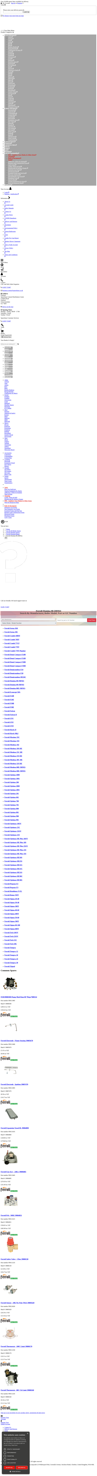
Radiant (11, 88)
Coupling (11, 116)
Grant (10, 58)
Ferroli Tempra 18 (11, 955)
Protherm (11, 87)
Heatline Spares (13, 62)
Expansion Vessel (14, 120)
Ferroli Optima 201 (11, 794)
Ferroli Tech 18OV (11, 933)
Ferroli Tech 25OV (11, 936)
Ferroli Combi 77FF (11, 647)
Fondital (11, 55)
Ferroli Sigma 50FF (11, 921)
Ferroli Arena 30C (11, 632)
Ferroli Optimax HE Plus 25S (15, 850)
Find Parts (91, 620)
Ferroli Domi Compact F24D (15, 658)
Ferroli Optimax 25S (12, 835)
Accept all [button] (9, 1467)
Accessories (12, 110)
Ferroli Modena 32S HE (13, 764)
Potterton (11, 83)
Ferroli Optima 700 (11, 801)
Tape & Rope (12, 180)
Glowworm (12, 57)
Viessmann (12, 102)
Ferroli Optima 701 (11, 805)
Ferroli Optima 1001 (12, 779)
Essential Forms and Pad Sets (17, 173)
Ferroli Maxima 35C (12, 737)
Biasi (10, 45)
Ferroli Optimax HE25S (13, 861)
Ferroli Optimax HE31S (13, 872)
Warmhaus (11, 105)
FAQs (6, 1430)
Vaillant (11, 100)
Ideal (10, 67)
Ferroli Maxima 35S (11, 741)
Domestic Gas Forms (15, 170)
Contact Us (7, 1427)
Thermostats (12, 136)
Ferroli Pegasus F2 (11, 884)
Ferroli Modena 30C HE (13, 760)
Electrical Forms (13, 171)
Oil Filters (11, 126)
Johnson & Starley (14, 70)
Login (6, 192)
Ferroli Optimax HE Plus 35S (15, 854)
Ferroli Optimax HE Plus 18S (15, 842)
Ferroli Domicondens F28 (13, 673)
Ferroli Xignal (9, 966)
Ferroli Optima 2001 (12, 790)
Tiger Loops (12, 138)
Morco (10, 80)
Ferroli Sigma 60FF (11, 929)
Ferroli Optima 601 (11, 797)
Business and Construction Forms (18, 163)
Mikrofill (11, 78)
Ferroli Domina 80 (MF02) (14, 681)
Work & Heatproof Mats (16, 183)
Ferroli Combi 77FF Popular (15, 651)
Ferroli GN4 (9, 726)
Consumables (12, 113)
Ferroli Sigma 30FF (11, 906)
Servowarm (12, 93)
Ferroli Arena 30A (11, 628)
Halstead (11, 60)
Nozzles (11, 125)
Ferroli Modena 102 (11, 745)
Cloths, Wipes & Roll (15, 166)
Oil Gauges (12, 128)
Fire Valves (12, 121)
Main (10, 75)
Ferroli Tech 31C (10, 940)
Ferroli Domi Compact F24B (15, 655)
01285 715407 (5, 607)
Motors (10, 123)
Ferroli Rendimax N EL (13, 891)
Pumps (10, 133)
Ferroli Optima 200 (11, 782)
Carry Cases (12, 165)
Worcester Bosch (13, 106)
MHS (10, 73)
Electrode (11, 118)
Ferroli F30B (9, 703)
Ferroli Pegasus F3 (11, 887)
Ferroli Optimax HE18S (13, 857)
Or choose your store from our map (13, 16)
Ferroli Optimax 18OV (12, 824)
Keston (10, 72)
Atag (10, 40)
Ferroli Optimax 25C (12, 827)
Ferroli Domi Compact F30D (15, 666)
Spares (10, 135)
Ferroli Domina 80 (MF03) (14, 685)
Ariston (11, 38)
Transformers (12, 140)
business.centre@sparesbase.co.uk (13, 290)
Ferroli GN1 (9, 718)
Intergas (11, 68)
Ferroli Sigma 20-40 (11, 899)
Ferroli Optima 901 (11, 820)
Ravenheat (11, 90)
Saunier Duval (13, 92)
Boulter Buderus (13, 47)
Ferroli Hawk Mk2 (11, 733)
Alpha (10, 37)
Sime (10, 95)
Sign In (13, 3)
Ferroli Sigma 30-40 (11, 902)
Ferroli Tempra (10, 948)
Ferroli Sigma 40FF (11, 914)
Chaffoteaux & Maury (15, 50)
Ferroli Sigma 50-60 (11, 918)
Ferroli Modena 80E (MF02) (14, 767)
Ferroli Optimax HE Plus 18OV (16, 839)
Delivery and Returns (10, 1429)
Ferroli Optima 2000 (12, 786)
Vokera (10, 103)
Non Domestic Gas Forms (16, 176)
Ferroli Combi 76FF (11, 640)
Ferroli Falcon (9, 711)
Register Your (5, 1418)
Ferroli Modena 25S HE (13, 756)
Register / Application (11, 194)
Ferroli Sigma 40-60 (11, 910)
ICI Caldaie (12, 65)
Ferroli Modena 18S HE (13, 748)
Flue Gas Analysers (14, 175)
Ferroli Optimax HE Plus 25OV (16, 846)
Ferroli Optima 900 (11, 816)
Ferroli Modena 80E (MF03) (14, 771)
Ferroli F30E (9, 707)
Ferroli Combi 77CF (12, 643)
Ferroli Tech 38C (10, 944)
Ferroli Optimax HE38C (13, 876)
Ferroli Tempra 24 (11, 959)
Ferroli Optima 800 (11, 809)
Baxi (10, 43)
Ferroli (10, 52)
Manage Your (5, 1423)
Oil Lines (11, 130)
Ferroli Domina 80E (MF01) (14, 688)
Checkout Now (6, 337)
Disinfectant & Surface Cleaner (18, 168)
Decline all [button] (22, 1467)
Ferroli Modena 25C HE (13, 752)
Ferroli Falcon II (10, 715)
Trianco (11, 98)
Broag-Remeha (13, 48)
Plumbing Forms (13, 178)
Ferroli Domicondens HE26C (15, 677)
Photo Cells (12, 131)
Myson (10, 82)
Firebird (11, 53)
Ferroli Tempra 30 (11, 963)
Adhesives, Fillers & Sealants (17, 161)
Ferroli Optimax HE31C (13, 865)
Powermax (11, 85)
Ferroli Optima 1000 (12, 775)
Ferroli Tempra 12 (11, 951)
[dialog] (16, 1453)
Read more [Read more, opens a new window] (14, 1445)
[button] (16, 1471)
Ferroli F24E (9, 700)
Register (19, 3)
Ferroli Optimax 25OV (12, 831)
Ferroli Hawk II (10, 730)
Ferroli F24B (9, 696)
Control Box (12, 115)
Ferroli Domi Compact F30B (15, 662)
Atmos (10, 42)
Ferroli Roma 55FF (11, 895)
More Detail (14, 1016)
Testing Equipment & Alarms (17, 181)
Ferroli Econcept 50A (12, 692)
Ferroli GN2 (9, 722)
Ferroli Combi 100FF (12, 636)
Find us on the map (7, 307)
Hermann (11, 63)
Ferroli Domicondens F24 (13, 670)
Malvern (11, 77)
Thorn (10, 97)
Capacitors (11, 111)
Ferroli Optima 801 (11, 812)
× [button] (27, 1433)
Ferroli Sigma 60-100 (12, 925)
